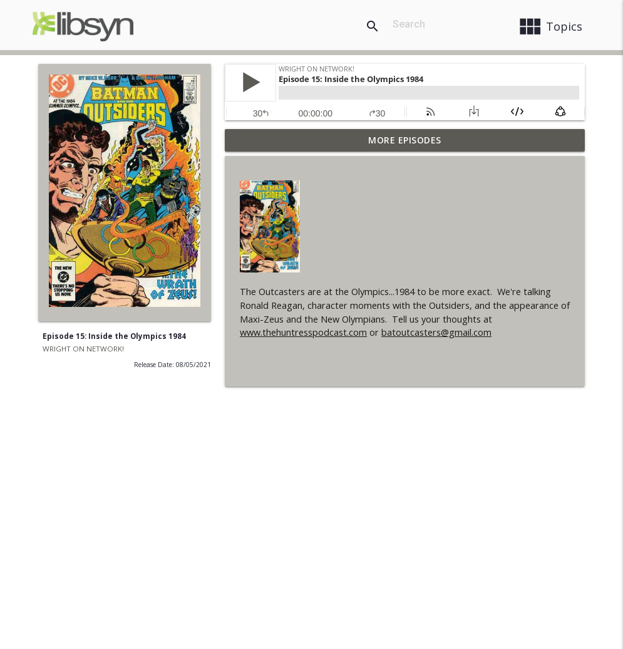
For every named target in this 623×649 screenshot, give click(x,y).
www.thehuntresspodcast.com (303, 332)
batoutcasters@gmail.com (436, 332)
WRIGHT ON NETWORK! (83, 348)
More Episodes (404, 140)
